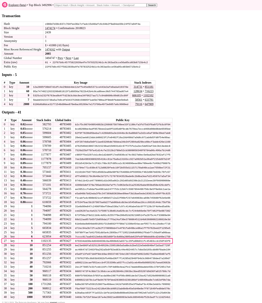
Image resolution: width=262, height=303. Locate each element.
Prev (60, 58)
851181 (149, 86)
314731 (138, 86)
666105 (136, 95)
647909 (149, 103)
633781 (149, 99)
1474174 (50, 28)
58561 (138, 99)
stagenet (53, 299)
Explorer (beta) (17, 5)
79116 (138, 103)
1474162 (50, 49)
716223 (149, 90)
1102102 (148, 95)
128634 (138, 90)
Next (68, 58)
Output (66, 49)
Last (76, 58)
